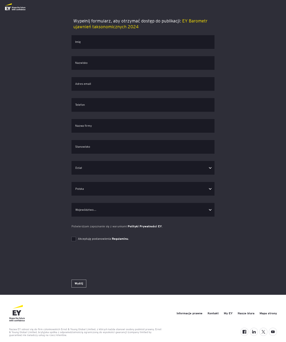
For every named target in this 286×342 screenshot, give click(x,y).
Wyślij (79, 283)
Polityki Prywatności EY (145, 226)
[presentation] (99, 256)
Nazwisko (81, 63)
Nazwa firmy (83, 125)
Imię (78, 42)
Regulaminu (120, 238)
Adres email (83, 84)
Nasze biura (246, 313)
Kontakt (213, 313)
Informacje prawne (189, 313)
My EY (228, 313)
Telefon (80, 104)
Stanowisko (82, 146)
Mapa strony (268, 313)
